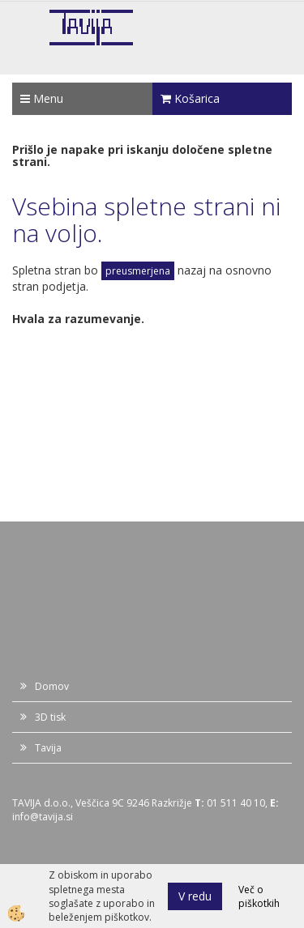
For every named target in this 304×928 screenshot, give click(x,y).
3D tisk (50, 717)
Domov (52, 686)
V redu (195, 896)
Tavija (48, 748)
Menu (41, 98)
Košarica (190, 98)
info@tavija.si (42, 817)
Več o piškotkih (259, 896)
